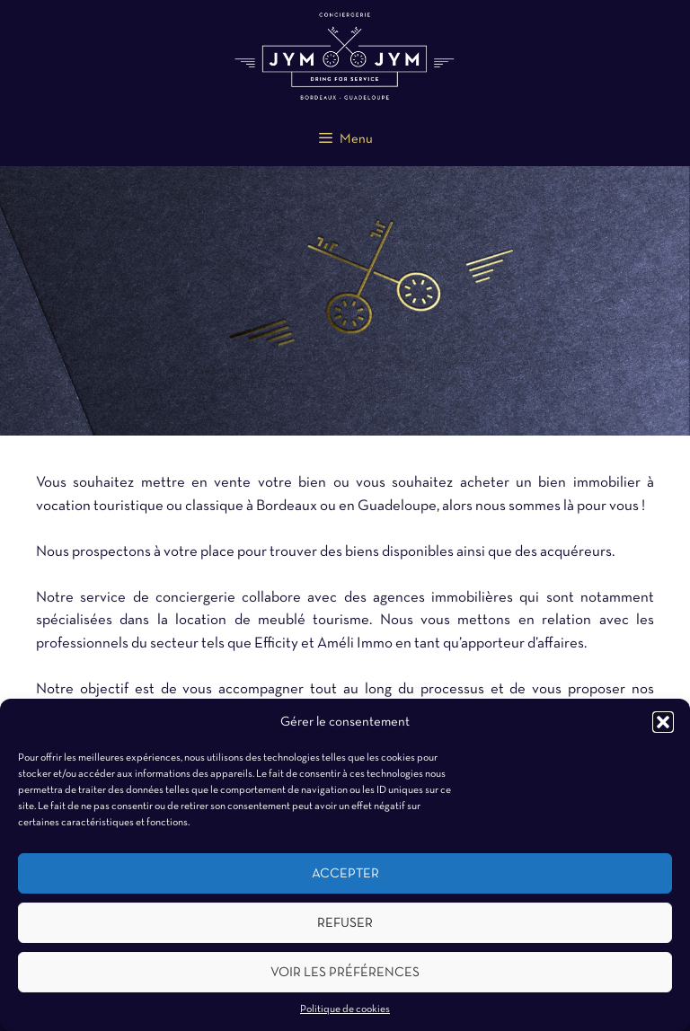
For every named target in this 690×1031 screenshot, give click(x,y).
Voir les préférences (345, 972)
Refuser (345, 923)
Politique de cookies (345, 1009)
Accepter (345, 874)
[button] (663, 722)
